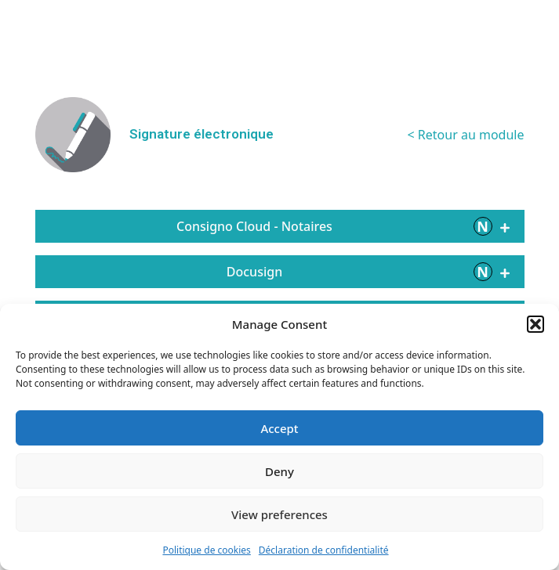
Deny (279, 471)
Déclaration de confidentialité (324, 550)
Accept (279, 428)
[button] (535, 324)
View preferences (279, 514)
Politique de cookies (206, 550)
